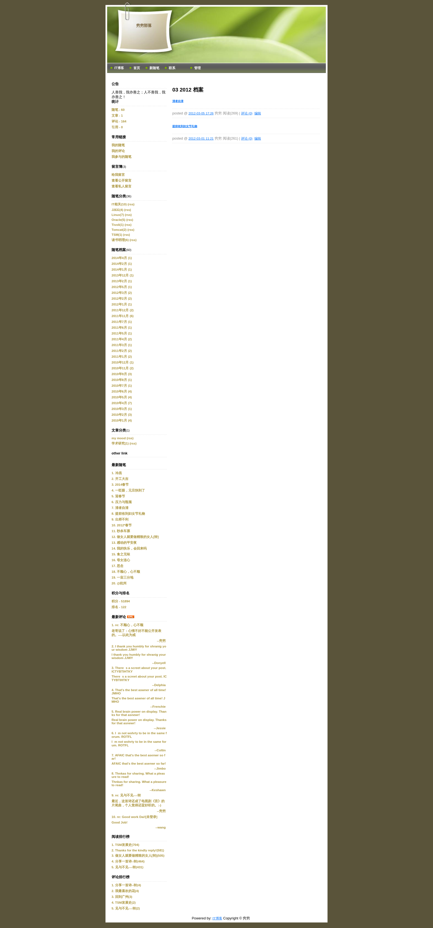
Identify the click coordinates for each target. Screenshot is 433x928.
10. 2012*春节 (122, 525)
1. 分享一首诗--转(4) (126, 885)
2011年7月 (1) (122, 321)
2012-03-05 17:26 (201, 113)
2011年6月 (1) (122, 327)
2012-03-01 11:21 (201, 138)
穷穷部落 (144, 25)
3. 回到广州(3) (122, 896)
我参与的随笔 (121, 156)
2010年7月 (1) (122, 385)
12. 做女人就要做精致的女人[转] (135, 536)
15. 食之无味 (121, 554)
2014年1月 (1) (122, 269)
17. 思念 (117, 566)
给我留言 (118, 174)
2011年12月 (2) (123, 310)
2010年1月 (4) (122, 420)
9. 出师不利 (120, 519)
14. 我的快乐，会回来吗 (129, 548)
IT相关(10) (119, 204)
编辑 (257, 113)
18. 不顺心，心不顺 (126, 571)
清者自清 (177, 101)
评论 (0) (246, 113)
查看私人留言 (121, 186)
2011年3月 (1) (122, 345)
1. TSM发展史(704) (125, 844)
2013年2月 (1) (122, 281)
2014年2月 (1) (122, 263)
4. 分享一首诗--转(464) (128, 861)
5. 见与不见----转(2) (126, 908)
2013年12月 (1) (123, 275)
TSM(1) (117, 234)
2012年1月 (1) (122, 304)
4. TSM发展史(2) (124, 902)
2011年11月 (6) (123, 316)
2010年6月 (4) (122, 391)
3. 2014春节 (120, 484)
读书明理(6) (120, 240)
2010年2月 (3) (122, 414)
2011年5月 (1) (122, 333)
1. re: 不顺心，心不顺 (127, 625)
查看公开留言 (121, 180)
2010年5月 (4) (122, 397)
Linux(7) (118, 214)
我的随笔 (118, 145)
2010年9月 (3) (122, 374)
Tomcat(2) (119, 229)
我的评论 (118, 151)
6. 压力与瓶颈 (122, 502)
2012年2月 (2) (122, 298)
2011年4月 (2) (122, 339)
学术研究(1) (120, 443)
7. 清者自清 (120, 507)
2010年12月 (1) (123, 362)
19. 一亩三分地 (122, 577)
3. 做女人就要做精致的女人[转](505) (138, 855)
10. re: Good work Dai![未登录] (134, 817)
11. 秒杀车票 (121, 531)
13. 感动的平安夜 (124, 542)
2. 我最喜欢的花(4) (125, 891)
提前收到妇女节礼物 (184, 126)
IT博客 (119, 68)
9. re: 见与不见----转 (126, 795)
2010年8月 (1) (122, 379)
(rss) (131, 204)
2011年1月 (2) (122, 356)
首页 (136, 68)
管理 (197, 68)
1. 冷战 (117, 473)
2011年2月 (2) (122, 350)
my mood (119, 438)
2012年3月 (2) (122, 292)
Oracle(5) (118, 219)
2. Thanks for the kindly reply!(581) (138, 850)
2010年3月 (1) (122, 409)
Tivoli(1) (118, 224)
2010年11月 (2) (123, 368)
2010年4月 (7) (122, 403)
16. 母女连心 (121, 560)
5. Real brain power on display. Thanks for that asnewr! (139, 713)
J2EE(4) (117, 209)
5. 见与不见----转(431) (127, 867)
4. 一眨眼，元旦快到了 (128, 490)
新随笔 (154, 68)
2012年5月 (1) (122, 287)
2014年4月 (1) (122, 258)
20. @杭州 (119, 583)
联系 (172, 68)
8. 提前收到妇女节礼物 (128, 513)
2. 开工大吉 (120, 478)
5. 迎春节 (118, 496)
